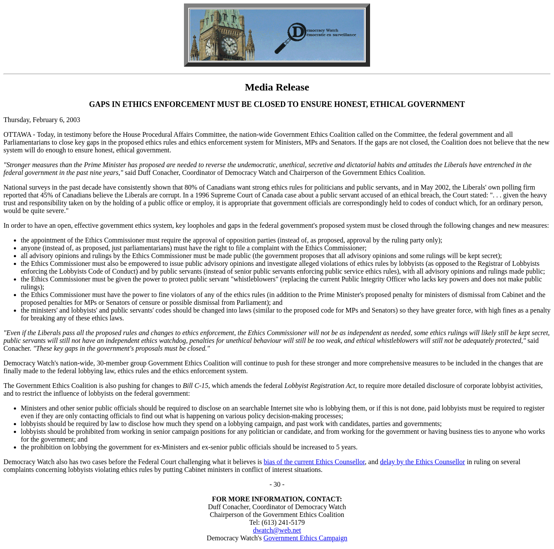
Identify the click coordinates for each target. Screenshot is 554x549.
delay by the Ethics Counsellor (422, 461)
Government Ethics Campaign (306, 538)
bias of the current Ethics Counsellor (314, 461)
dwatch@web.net (277, 530)
